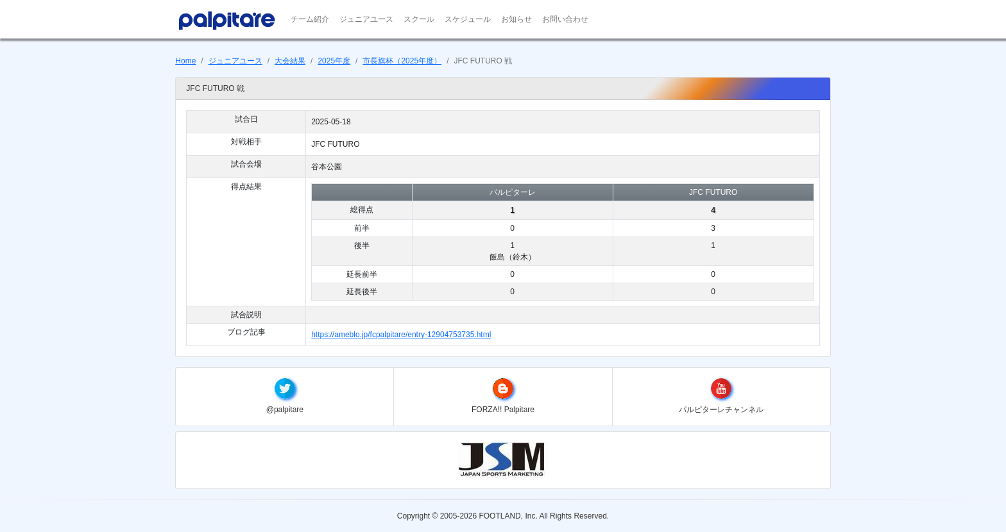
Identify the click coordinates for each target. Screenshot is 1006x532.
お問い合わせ (565, 19)
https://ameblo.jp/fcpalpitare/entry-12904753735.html (401, 334)
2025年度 (334, 60)
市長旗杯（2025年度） (401, 60)
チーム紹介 (310, 19)
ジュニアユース (366, 19)
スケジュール (468, 19)
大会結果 (290, 60)
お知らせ (516, 19)
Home (185, 60)
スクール (419, 19)
